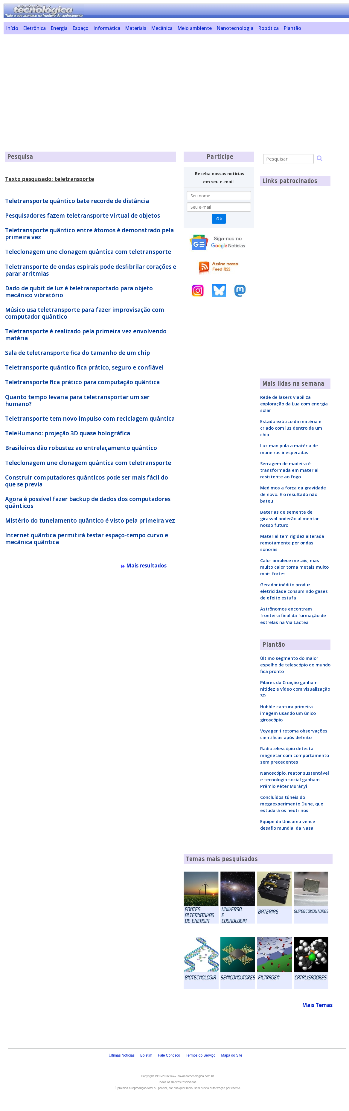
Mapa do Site (232, 1055)
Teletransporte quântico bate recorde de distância (77, 201)
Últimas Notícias (122, 1055)
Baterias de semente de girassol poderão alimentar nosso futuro (289, 518)
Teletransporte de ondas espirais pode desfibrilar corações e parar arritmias (90, 270)
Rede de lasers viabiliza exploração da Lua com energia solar (294, 403)
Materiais (135, 28)
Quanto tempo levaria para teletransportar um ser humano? (77, 400)
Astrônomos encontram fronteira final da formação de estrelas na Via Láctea (293, 615)
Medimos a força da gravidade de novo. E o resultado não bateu (293, 494)
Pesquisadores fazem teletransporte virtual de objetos (82, 215)
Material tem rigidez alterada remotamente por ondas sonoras (292, 542)
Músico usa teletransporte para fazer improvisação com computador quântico (84, 313)
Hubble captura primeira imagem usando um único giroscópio (288, 713)
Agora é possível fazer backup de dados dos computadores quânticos (87, 502)
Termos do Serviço (200, 1055)
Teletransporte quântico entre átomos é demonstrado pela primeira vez (89, 233)
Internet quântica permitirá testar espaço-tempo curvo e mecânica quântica (86, 538)
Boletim (146, 1055)
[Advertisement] (176, 81)
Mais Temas (317, 1005)
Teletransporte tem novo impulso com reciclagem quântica (90, 418)
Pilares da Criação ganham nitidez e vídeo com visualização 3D (295, 688)
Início (12, 28)
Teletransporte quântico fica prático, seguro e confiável (84, 367)
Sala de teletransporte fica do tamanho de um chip (77, 353)
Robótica (268, 28)
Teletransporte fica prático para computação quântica (82, 382)
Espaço (80, 28)
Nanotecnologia (235, 28)
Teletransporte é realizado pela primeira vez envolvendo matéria (86, 334)
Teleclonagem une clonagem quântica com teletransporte (88, 252)
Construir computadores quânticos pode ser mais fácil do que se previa (86, 481)
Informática (106, 28)
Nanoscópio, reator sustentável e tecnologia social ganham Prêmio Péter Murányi (294, 779)
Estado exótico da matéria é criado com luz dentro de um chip (291, 427)
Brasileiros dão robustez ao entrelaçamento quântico (81, 448)
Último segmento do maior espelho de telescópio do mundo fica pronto (295, 664)
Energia (59, 28)
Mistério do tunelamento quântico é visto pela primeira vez (90, 520)
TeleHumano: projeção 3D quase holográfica (67, 433)
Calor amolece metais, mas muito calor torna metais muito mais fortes (294, 566)
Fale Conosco (169, 1055)
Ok (219, 219)
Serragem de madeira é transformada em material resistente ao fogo (289, 470)
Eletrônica (34, 28)
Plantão (292, 28)
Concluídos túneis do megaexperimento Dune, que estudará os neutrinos (291, 803)
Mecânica (162, 28)
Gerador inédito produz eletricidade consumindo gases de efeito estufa (294, 591)
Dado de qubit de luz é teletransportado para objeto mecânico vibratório (79, 291)
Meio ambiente (194, 28)
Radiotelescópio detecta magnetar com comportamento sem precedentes (294, 754)
